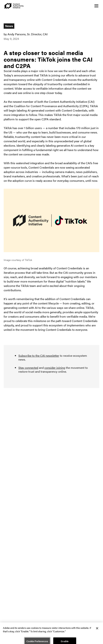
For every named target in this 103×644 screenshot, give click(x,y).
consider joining (54, 368)
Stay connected (28, 368)
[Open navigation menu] (96, 6)
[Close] (97, 629)
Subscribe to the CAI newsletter (38, 355)
